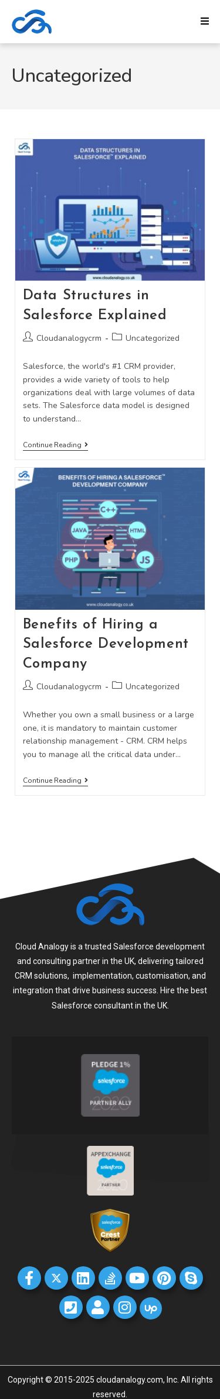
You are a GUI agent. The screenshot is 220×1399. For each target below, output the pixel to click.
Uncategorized (153, 338)
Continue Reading (55, 445)
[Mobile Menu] (205, 21)
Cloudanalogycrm (68, 338)
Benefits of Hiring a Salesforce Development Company (106, 644)
